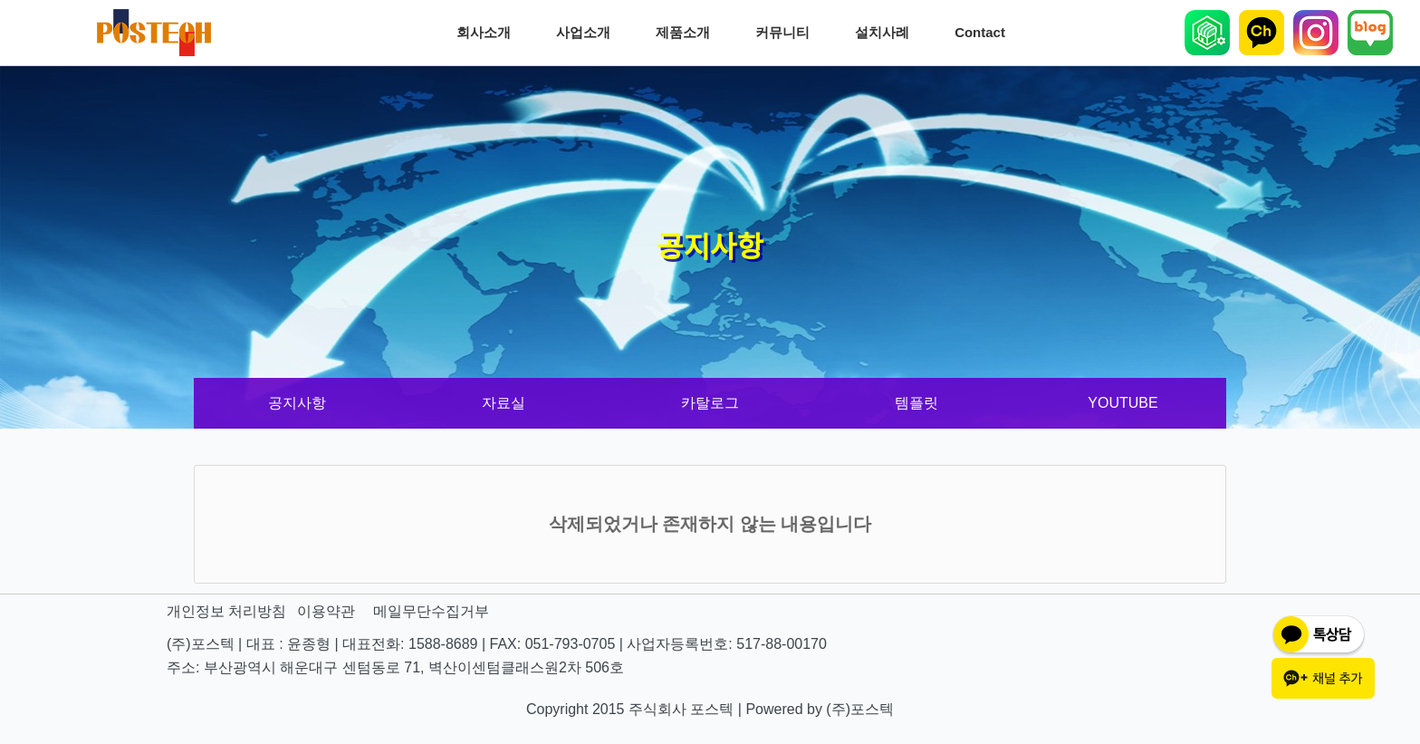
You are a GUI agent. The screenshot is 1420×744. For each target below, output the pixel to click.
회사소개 (488, 33)
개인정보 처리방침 (226, 611)
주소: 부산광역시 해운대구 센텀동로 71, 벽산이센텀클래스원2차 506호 (395, 667)
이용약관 (326, 611)
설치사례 (886, 33)
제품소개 (687, 33)
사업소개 (587, 33)
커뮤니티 (787, 33)
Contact (984, 33)
